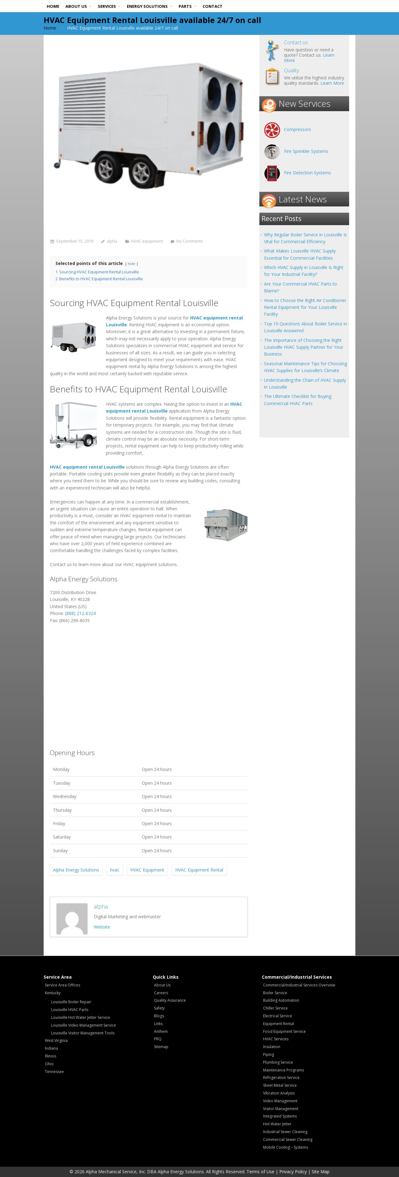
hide (131, 263)
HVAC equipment (147, 241)
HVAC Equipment (147, 870)
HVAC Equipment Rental (199, 870)
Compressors (297, 129)
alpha (112, 241)
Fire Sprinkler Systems (306, 151)
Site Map (320, 1172)
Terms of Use (260, 1172)
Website (102, 927)
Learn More (332, 83)
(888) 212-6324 (80, 613)
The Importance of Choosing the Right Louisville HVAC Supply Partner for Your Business (303, 347)
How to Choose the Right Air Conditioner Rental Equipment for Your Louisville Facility (305, 307)
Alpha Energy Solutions (76, 870)
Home (50, 28)
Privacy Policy (293, 1172)
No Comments (189, 241)
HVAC (128, 564)
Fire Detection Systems (307, 173)
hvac (114, 870)
